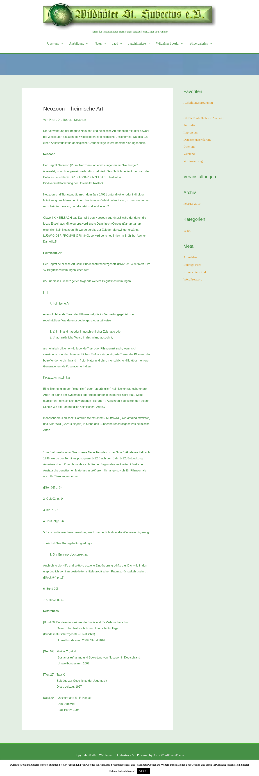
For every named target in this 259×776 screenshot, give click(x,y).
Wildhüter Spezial (168, 43)
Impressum (190, 132)
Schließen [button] (143, 771)
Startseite (189, 125)
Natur (98, 43)
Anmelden (190, 258)
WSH (187, 231)
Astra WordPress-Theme (169, 755)
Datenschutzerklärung (197, 140)
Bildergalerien (199, 43)
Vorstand (189, 154)
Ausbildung (76, 43)
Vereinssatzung (193, 162)
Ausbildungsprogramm (198, 102)
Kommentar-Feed (194, 272)
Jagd (115, 43)
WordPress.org (193, 279)
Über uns (53, 43)
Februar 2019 (192, 204)
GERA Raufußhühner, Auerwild (204, 118)
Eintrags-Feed (192, 265)
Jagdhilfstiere (137, 43)
